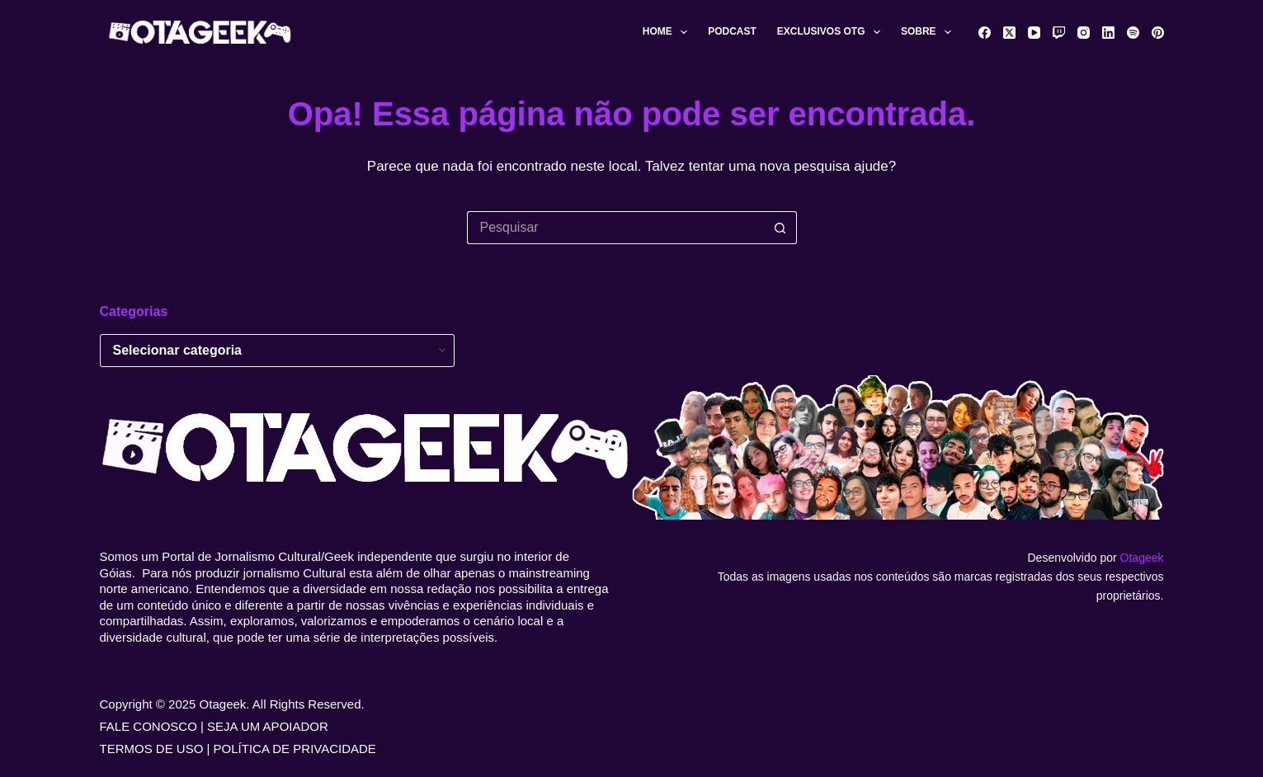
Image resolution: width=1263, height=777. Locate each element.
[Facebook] (984, 32)
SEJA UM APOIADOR (267, 726)
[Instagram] (1083, 32)
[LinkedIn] (1108, 32)
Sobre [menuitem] (929, 32)
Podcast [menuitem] (732, 31)
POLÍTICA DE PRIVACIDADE (295, 749)
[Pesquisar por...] (615, 227)
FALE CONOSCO (148, 726)
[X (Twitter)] (1009, 32)
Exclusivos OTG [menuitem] (832, 32)
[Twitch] (1059, 32)
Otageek (1142, 557)
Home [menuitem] (668, 32)
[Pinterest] (1158, 32)
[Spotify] (1133, 32)
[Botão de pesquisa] (780, 227)
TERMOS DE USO (152, 749)
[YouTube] (1034, 32)
